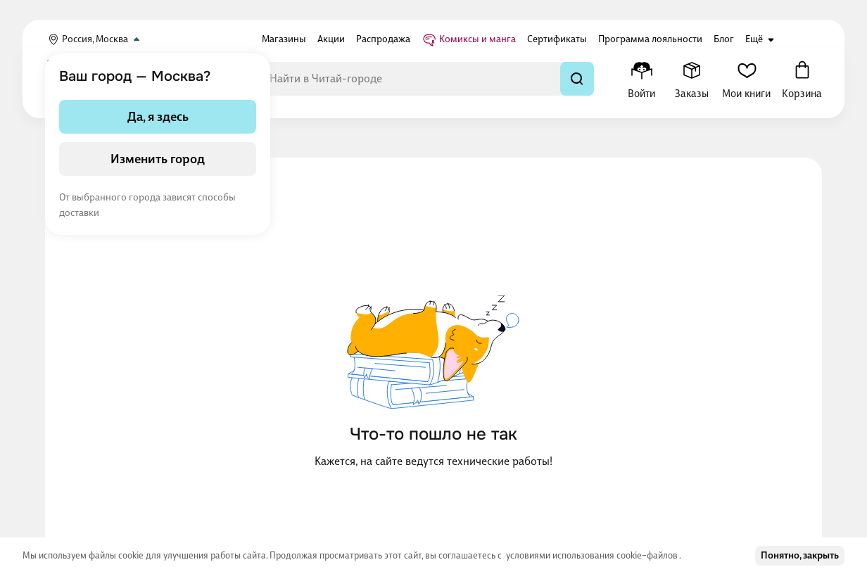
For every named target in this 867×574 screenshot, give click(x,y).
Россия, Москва (95, 39)
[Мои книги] (746, 78)
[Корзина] (802, 78)
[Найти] (577, 79)
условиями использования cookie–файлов (592, 555)
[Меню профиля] (641, 78)
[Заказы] (691, 78)
